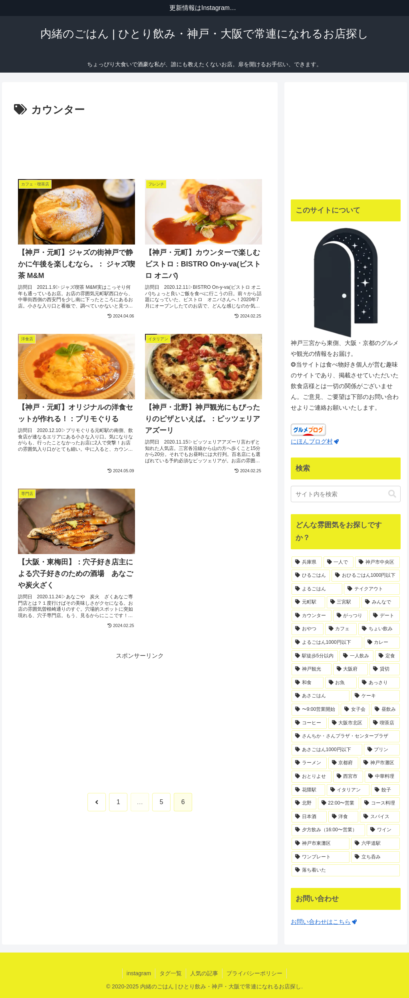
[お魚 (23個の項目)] (341, 683)
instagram (139, 973)
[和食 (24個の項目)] (307, 683)
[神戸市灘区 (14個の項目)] (379, 763)
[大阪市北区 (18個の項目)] (348, 723)
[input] (345, 494)
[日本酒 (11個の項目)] (309, 817)
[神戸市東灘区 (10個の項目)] (320, 844)
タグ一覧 (170, 973)
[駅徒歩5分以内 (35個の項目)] (315, 656)
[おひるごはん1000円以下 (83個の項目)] (366, 576)
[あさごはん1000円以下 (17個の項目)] (327, 750)
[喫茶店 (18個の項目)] (384, 723)
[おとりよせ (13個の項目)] (311, 777)
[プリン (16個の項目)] (382, 750)
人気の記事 (204, 973)
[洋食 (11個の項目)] (343, 817)
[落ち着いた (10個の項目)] (345, 870)
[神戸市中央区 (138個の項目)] (377, 562)
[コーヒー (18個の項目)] (309, 723)
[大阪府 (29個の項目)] (350, 669)
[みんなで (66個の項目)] (380, 602)
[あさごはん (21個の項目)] (320, 696)
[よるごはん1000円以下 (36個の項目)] (327, 643)
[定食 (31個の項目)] (387, 656)
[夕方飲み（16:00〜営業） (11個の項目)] (328, 830)
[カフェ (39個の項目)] (341, 629)
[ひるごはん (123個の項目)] (311, 576)
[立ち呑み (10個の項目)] (375, 857)
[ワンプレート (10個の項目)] (320, 857)
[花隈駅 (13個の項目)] (308, 790)
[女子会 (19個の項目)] (355, 710)
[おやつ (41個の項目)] (307, 629)
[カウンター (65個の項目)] (311, 616)
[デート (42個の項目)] (384, 616)
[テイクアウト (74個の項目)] (371, 589)
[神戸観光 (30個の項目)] (311, 669)
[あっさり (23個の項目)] (378, 683)
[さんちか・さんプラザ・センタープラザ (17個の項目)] (345, 736)
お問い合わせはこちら (324, 921)
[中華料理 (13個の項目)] (382, 777)
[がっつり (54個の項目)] (350, 616)
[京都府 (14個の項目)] (343, 763)
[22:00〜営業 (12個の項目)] (338, 803)
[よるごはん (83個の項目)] (317, 589)
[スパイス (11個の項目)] (379, 817)
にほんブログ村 (315, 441)
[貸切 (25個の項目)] (384, 669)
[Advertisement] (140, 143)
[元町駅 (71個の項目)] (308, 602)
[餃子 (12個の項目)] (385, 790)
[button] (392, 494)
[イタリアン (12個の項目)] (348, 790)
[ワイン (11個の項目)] (383, 830)
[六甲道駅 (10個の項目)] (375, 844)
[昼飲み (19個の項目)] (385, 710)
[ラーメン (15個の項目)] (309, 763)
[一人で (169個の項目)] (338, 562)
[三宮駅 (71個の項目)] (343, 602)
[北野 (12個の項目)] (304, 803)
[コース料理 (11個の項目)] (380, 803)
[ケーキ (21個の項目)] (375, 696)
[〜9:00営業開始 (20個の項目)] (315, 710)
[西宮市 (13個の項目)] (348, 777)
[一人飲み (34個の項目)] (356, 656)
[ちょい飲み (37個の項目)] (378, 629)
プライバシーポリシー (254, 973)
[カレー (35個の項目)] (382, 643)
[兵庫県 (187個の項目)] (307, 562)
